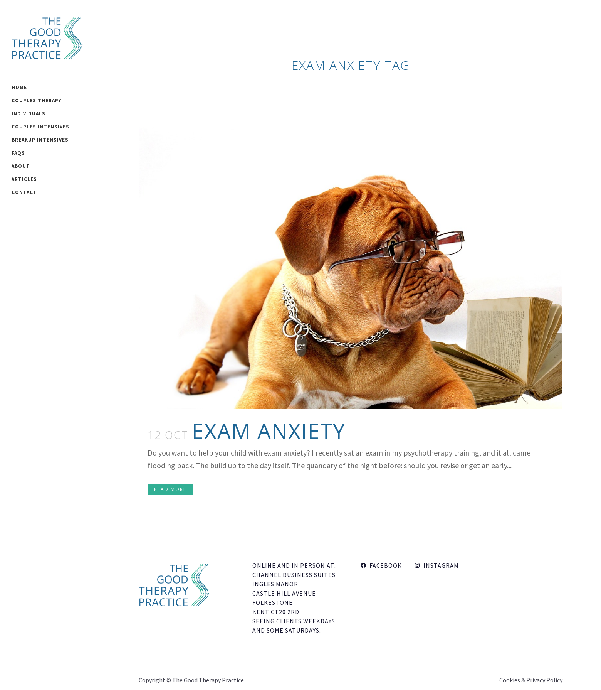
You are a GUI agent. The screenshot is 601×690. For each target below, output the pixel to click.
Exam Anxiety (269, 430)
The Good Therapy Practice (208, 680)
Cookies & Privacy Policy (530, 680)
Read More (170, 489)
